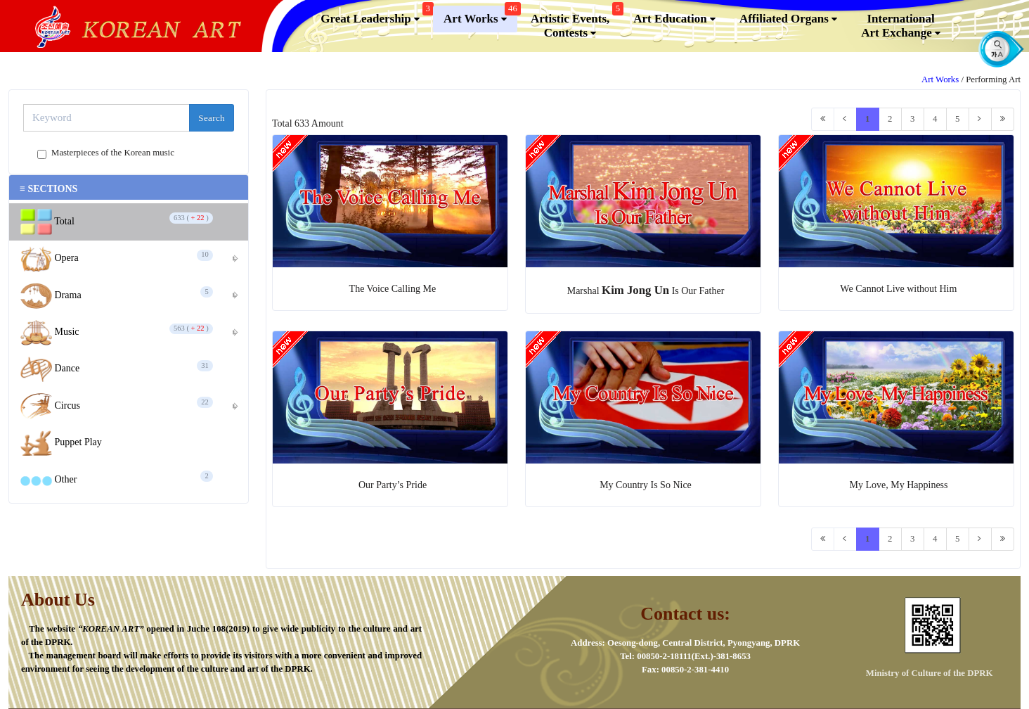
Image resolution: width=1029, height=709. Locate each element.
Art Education (674, 19)
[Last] (1002, 119)
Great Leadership (375, 16)
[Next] (980, 119)
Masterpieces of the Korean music (112, 153)
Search (211, 118)
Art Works (480, 16)
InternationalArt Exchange (900, 26)
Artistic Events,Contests (575, 23)
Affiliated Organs (788, 19)
